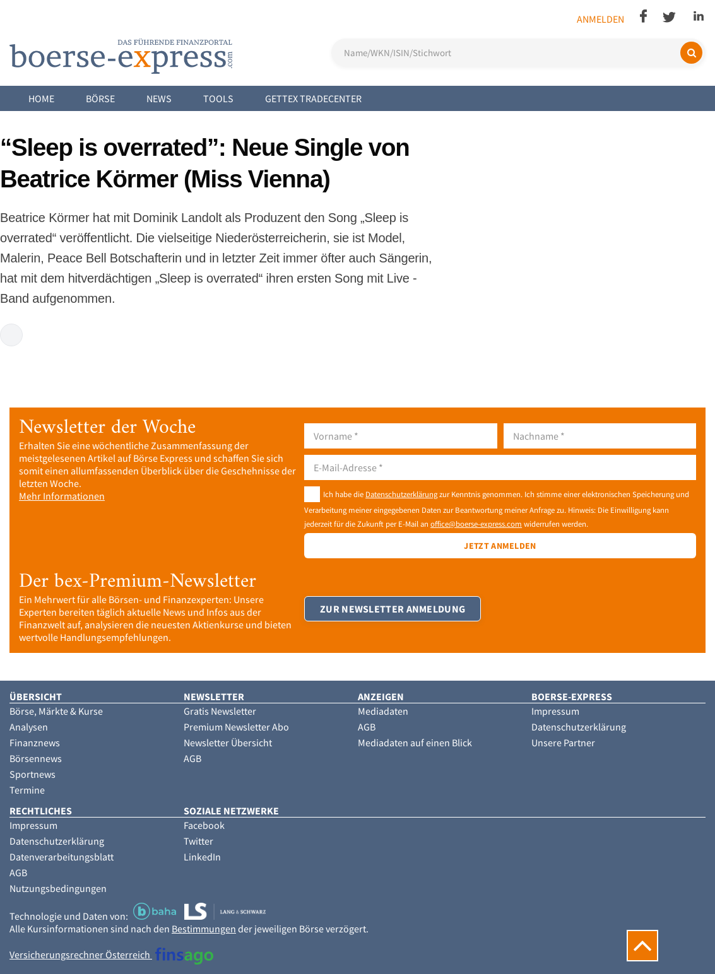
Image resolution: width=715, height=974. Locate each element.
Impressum (555, 711)
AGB (192, 758)
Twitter (198, 841)
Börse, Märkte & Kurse (56, 711)
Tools (218, 98)
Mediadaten (383, 711)
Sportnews (32, 774)
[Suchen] (691, 53)
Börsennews (35, 758)
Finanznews (34, 742)
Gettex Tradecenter (313, 98)
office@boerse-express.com (476, 524)
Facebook (204, 825)
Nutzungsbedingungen (58, 888)
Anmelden (600, 19)
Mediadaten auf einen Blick (415, 742)
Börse (100, 98)
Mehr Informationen (62, 496)
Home (41, 98)
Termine (27, 789)
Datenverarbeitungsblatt (61, 856)
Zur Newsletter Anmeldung (392, 608)
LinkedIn (202, 856)
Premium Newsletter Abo (236, 726)
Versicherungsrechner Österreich (111, 954)
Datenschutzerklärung (401, 494)
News (159, 98)
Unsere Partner (563, 742)
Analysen (28, 726)
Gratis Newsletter (220, 711)
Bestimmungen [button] (204, 928)
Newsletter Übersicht (228, 742)
